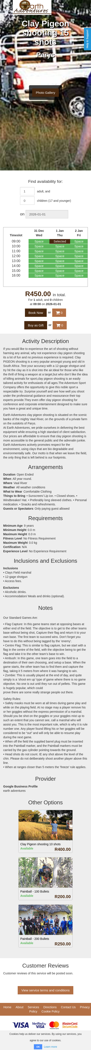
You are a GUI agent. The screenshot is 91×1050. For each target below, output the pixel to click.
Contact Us (68, 1007)
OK (38, 1047)
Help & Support (87, 39)
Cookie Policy (51, 1011)
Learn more (50, 1046)
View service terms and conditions (45, 990)
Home (7, 1007)
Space (39, 241)
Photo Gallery (45, 92)
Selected (60, 241)
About (19, 1007)
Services (33, 1007)
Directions (50, 1007)
